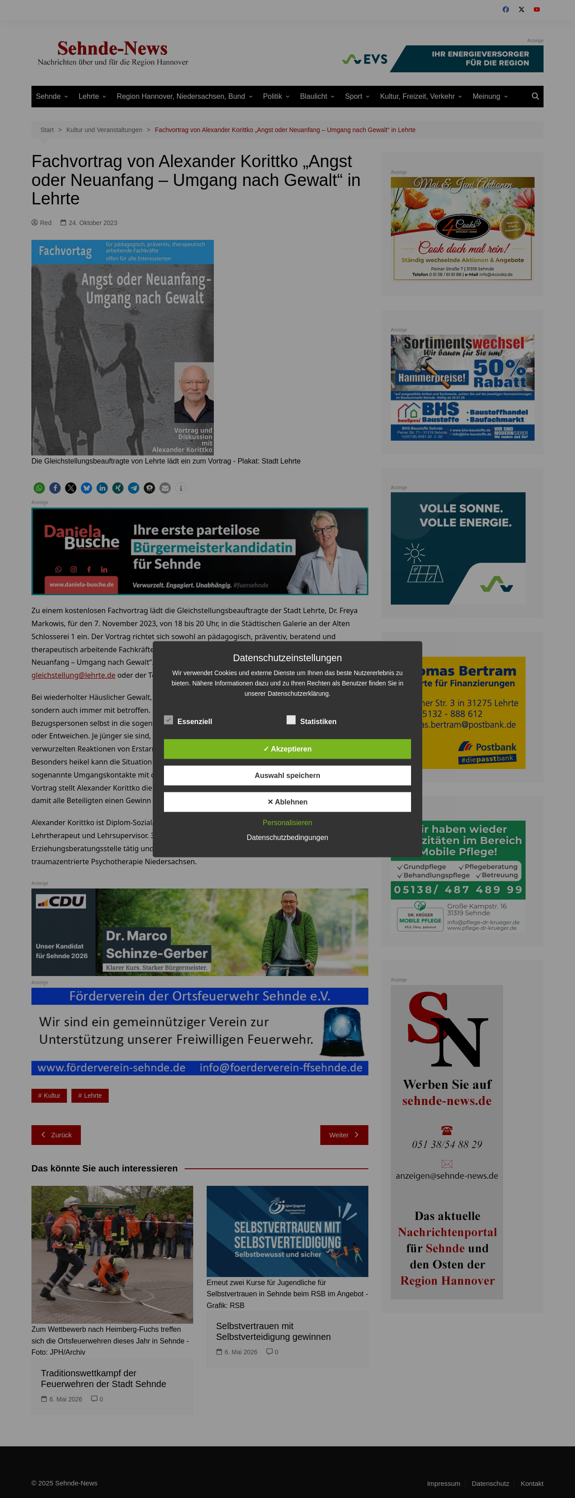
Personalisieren (287, 822)
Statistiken (311, 719)
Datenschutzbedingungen (287, 837)
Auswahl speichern (287, 775)
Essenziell (188, 719)
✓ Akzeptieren (287, 748)
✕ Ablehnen (287, 801)
